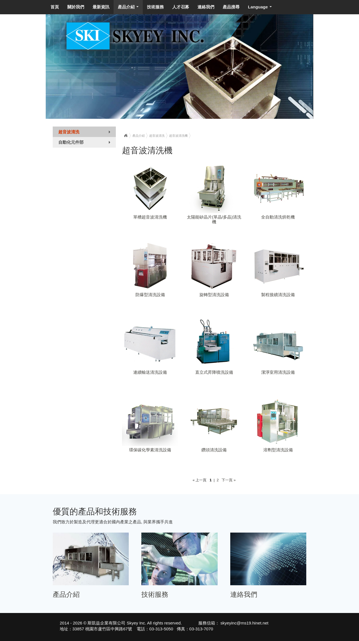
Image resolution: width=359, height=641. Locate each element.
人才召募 (180, 6)
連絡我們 (205, 6)
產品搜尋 (231, 6)
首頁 (54, 6)
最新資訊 (101, 6)
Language (261, 8)
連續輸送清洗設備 (150, 372)
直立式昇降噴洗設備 (214, 372)
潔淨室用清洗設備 (278, 372)
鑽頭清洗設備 (214, 449)
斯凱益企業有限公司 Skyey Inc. (117, 623)
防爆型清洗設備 (150, 294)
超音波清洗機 (178, 135)
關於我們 (75, 6)
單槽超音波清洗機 (150, 217)
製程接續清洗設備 (278, 294)
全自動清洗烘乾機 (278, 217)
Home (125, 135)
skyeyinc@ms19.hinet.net (243, 623)
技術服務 (155, 6)
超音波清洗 (85, 133)
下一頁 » (228, 480)
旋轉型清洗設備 (214, 294)
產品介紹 (129, 8)
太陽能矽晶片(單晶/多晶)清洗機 (214, 219)
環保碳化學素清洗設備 (150, 449)
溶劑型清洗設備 (278, 449)
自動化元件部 (85, 143)
